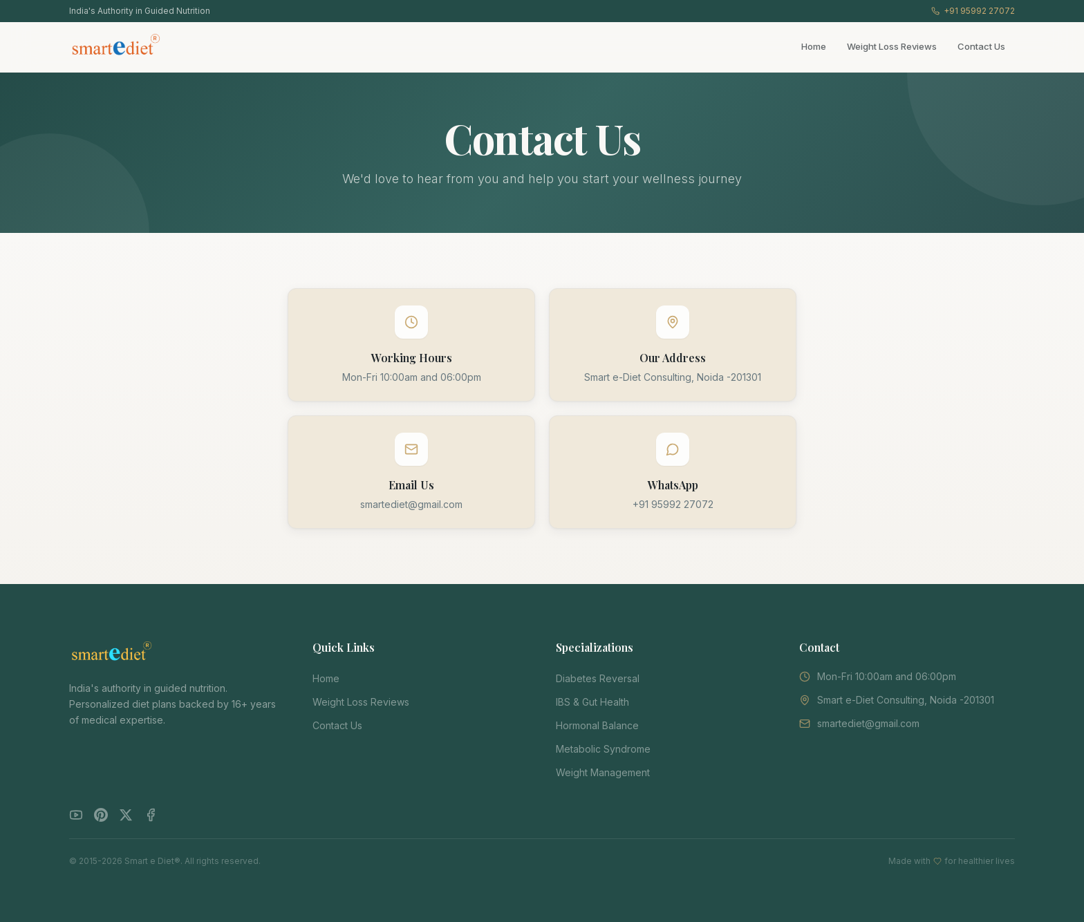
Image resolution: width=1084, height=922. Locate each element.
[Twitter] (126, 815)
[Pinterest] (101, 815)
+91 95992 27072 (973, 11)
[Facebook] (151, 815)
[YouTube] (76, 815)
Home (813, 46)
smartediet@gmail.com (411, 504)
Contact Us (981, 46)
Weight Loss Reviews (892, 46)
